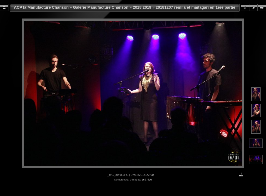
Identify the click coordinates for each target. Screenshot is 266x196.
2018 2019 (142, 7)
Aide (149, 179)
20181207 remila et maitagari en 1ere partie (195, 7)
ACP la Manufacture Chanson (41, 7)
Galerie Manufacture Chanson (100, 7)
